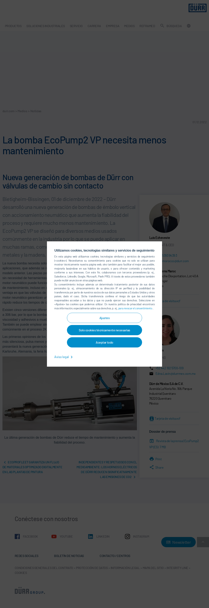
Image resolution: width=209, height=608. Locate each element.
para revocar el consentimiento (135, 308)
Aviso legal (64, 357)
